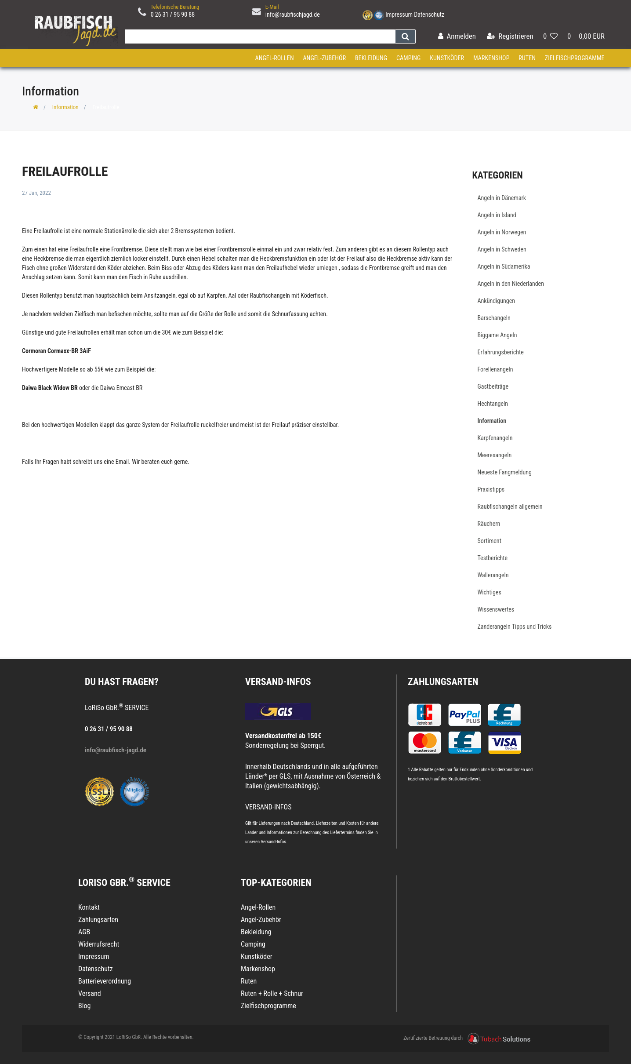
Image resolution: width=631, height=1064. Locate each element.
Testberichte (493, 557)
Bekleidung (371, 58)
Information (65, 107)
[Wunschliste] (550, 37)
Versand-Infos (273, 842)
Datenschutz (429, 14)
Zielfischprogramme (575, 58)
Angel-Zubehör (324, 58)
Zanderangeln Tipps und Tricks (515, 626)
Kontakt (89, 907)
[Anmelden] (457, 37)
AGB (84, 932)
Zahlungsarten (443, 681)
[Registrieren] (510, 37)
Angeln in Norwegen (502, 232)
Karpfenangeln (495, 437)
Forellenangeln (495, 369)
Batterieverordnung (104, 981)
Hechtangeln (493, 403)
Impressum (399, 14)
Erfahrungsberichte (501, 352)
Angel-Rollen (274, 58)
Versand (89, 993)
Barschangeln (494, 317)
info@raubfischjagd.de (292, 14)
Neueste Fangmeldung (505, 472)
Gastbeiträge (493, 386)
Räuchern (489, 523)
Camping (408, 58)
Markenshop (491, 58)
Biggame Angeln (497, 335)
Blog (84, 1006)
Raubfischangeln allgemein (510, 506)
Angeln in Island (497, 215)
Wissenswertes (496, 609)
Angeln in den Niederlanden (511, 283)
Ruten (527, 58)
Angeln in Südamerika (504, 266)
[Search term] (258, 36)
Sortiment (489, 540)
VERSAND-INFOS (278, 681)
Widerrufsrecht (98, 944)
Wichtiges (489, 592)
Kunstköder (447, 58)
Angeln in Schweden (502, 249)
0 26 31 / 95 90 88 (173, 14)
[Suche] (405, 36)
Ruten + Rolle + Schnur (272, 993)
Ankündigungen (496, 300)
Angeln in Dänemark (502, 197)
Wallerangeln (493, 575)
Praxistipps (491, 489)
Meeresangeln (495, 455)
